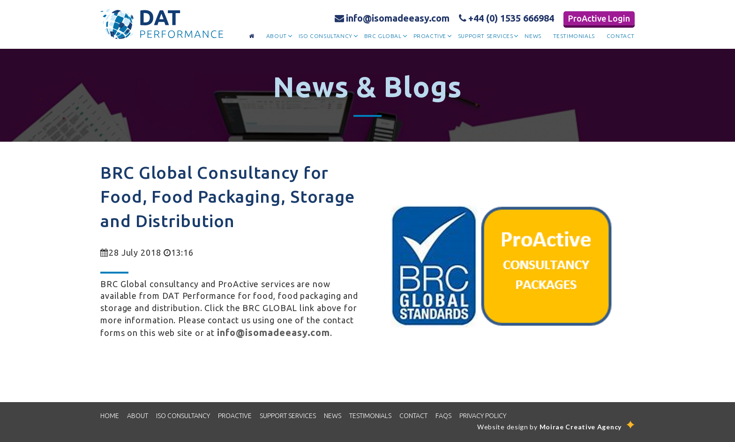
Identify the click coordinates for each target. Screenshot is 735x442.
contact (621, 36)
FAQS (443, 415)
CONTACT (413, 415)
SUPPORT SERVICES (288, 415)
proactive (429, 36)
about (276, 36)
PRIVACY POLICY (482, 415)
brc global (383, 36)
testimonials (574, 36)
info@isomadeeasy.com (392, 18)
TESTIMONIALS (370, 415)
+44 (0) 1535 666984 (506, 18)
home (109, 415)
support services (485, 36)
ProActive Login (599, 18)
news (533, 36)
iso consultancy (325, 36)
